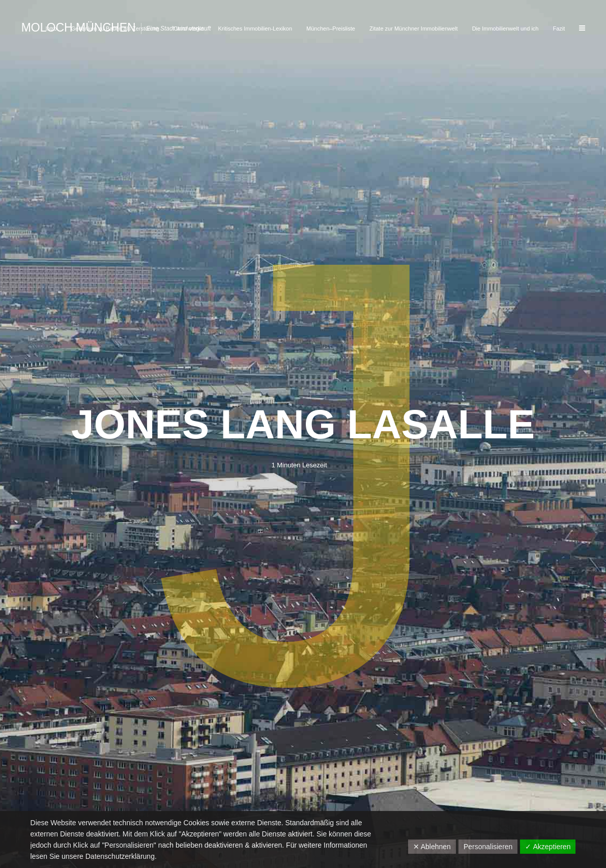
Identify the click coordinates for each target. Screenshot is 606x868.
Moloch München (78, 27)
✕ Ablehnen (432, 847)
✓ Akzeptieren (547, 847)
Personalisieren (488, 847)
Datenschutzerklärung (120, 856)
